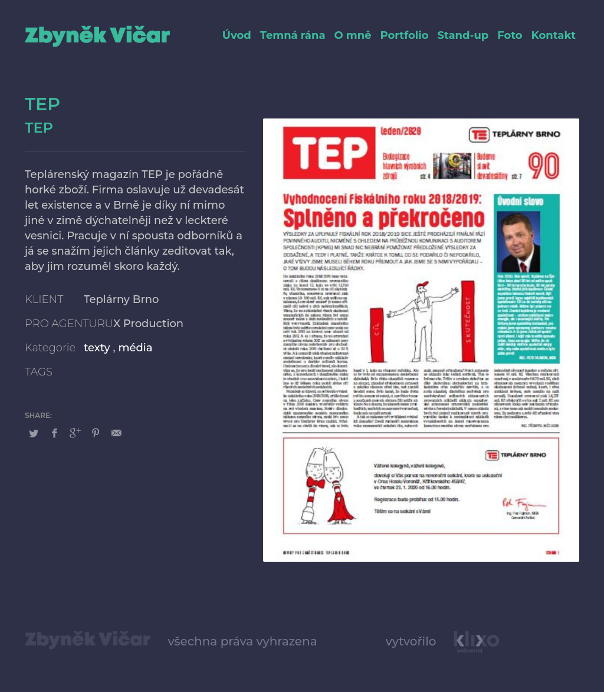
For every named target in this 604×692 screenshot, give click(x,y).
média (135, 347)
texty (97, 347)
